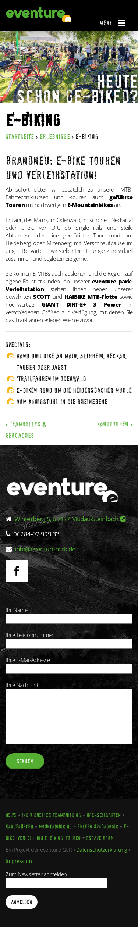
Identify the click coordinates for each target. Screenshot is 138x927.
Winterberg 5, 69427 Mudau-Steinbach (69, 519)
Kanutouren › (114, 424)
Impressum (19, 861)
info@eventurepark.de (45, 549)
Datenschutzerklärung (101, 849)
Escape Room (99, 838)
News (11, 815)
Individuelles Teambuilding (51, 815)
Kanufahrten (19, 826)
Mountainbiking (55, 826)
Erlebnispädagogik (97, 826)
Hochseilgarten (103, 815)
